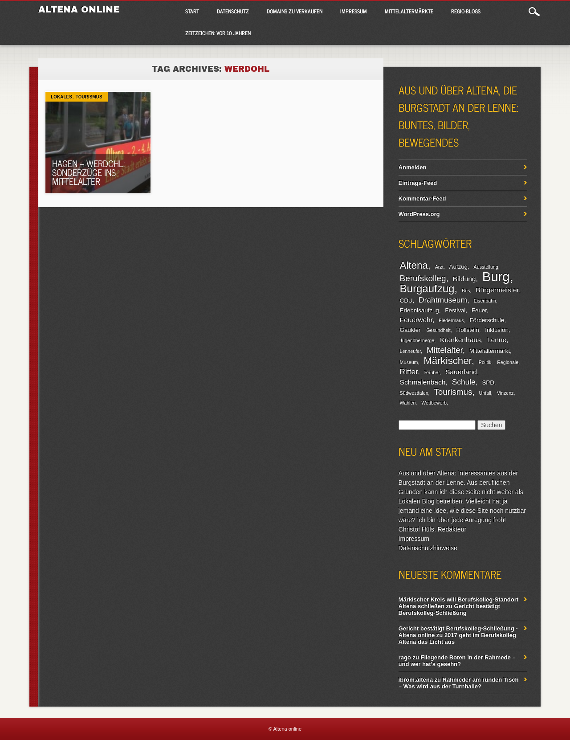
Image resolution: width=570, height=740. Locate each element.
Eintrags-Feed (418, 183)
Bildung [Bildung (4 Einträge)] (464, 278)
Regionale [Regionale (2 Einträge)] (507, 362)
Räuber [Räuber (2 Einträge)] (432, 372)
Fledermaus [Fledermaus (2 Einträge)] (451, 320)
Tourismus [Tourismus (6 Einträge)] (453, 392)
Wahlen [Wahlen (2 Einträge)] (408, 402)
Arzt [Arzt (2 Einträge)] (439, 267)
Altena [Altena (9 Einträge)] (414, 265)
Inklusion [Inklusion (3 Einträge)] (497, 330)
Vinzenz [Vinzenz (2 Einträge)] (505, 393)
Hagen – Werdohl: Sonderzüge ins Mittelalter (88, 172)
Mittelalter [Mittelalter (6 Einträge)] (445, 350)
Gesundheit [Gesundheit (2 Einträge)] (438, 330)
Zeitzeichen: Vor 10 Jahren (218, 33)
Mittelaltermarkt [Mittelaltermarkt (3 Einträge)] (489, 351)
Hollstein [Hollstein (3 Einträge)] (467, 330)
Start (192, 11)
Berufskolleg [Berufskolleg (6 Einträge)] (423, 278)
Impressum (353, 11)
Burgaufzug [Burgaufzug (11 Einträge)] (427, 288)
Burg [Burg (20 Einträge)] (496, 276)
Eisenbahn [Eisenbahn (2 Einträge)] (485, 300)
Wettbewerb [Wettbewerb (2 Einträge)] (434, 402)
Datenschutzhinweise (428, 548)
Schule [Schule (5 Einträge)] (464, 381)
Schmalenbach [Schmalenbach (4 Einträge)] (423, 382)
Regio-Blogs (465, 11)
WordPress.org (419, 214)
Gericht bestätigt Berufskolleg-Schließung (449, 609)
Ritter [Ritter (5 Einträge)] (409, 371)
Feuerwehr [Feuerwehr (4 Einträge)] (416, 319)
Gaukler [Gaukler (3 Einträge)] (410, 330)
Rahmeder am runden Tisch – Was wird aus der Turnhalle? (459, 683)
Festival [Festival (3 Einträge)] (455, 310)
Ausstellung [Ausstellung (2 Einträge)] (486, 267)
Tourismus (89, 96)
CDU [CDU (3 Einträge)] (406, 300)
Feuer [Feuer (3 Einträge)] (479, 310)
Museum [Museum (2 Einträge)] (409, 362)
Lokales (61, 96)
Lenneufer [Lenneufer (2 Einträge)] (410, 351)
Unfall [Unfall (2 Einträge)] (485, 393)
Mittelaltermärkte (409, 11)
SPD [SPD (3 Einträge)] (488, 382)
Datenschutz (233, 11)
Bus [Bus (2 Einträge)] (466, 290)
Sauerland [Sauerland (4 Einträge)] (461, 372)
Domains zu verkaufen (294, 11)
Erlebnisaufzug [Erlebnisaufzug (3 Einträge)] (419, 310)
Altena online (78, 9)
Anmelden (413, 167)
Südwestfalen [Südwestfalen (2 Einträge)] (414, 393)
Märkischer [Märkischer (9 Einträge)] (447, 360)
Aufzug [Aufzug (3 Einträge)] (458, 266)
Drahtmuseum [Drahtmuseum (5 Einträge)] (443, 299)
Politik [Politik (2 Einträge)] (485, 362)
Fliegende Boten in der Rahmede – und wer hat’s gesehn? (457, 660)
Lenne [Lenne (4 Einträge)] (496, 339)
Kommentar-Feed (422, 198)
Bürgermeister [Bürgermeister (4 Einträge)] (497, 290)
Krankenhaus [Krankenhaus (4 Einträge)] (460, 339)
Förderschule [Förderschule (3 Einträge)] (486, 320)
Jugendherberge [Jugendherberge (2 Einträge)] (417, 340)
